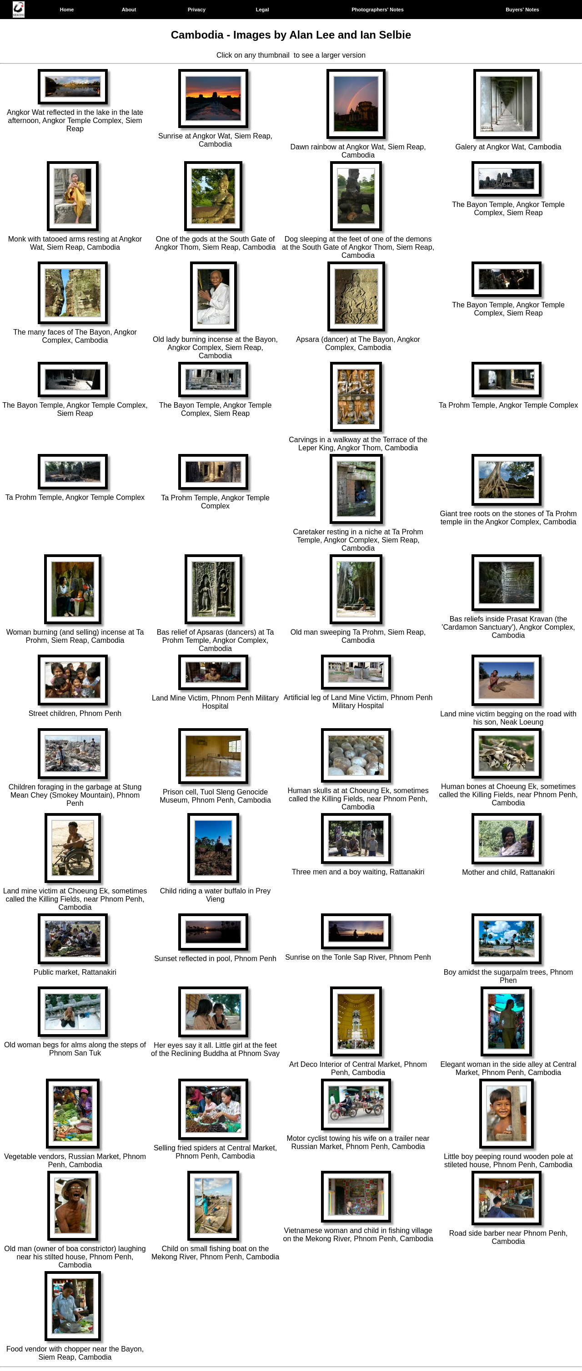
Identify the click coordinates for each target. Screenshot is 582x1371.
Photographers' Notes (377, 9)
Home (67, 9)
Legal (262, 9)
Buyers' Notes (522, 9)
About (129, 9)
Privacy (197, 9)
